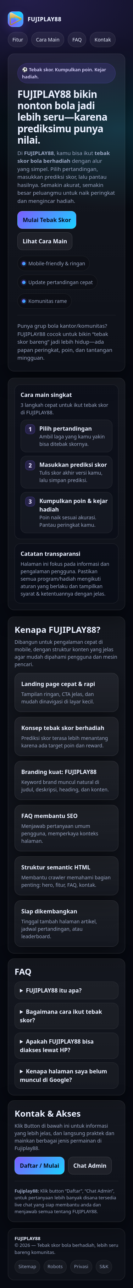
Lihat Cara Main (45, 241)
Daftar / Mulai (39, 1166)
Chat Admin (89, 1166)
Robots (55, 1266)
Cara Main (48, 39)
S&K (104, 1266)
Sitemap (27, 1266)
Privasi (81, 1266)
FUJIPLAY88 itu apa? (54, 990)
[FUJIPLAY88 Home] (34, 19)
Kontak (102, 39)
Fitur (17, 39)
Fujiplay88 (26, 1148)
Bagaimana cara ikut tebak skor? (61, 1016)
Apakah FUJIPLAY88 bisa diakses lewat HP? (57, 1046)
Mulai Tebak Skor (47, 220)
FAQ (77, 39)
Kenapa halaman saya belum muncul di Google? (63, 1075)
